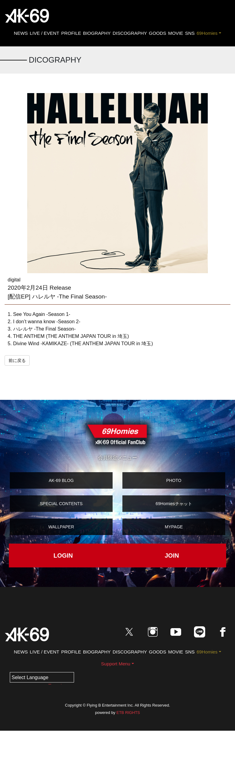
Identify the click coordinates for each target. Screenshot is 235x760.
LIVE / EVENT (44, 33)
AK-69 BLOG (61, 480)
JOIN (172, 555)
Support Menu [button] (115, 663)
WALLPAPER (61, 526)
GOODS (157, 33)
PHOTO (173, 480)
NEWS (21, 33)
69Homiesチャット (173, 503)
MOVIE (175, 33)
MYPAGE (174, 526)
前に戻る (17, 360)
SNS (190, 33)
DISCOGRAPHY (130, 33)
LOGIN (63, 555)
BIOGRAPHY (96, 33)
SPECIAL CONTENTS (61, 503)
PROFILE (71, 33)
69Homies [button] (206, 33)
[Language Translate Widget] (42, 677)
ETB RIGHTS (128, 712)
